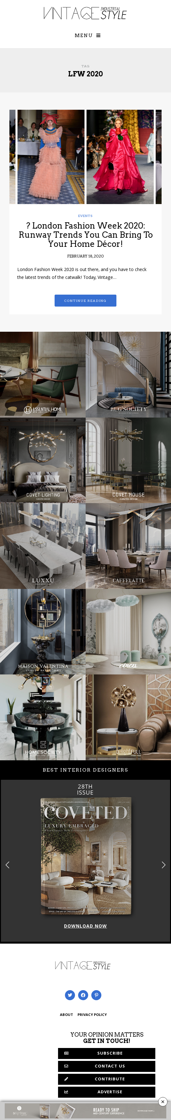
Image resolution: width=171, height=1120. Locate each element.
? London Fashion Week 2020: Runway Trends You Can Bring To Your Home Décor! (86, 234)
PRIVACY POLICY (92, 1015)
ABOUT (66, 1015)
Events (85, 216)
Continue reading (85, 300)
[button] (163, 865)
